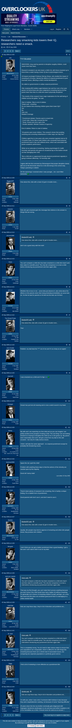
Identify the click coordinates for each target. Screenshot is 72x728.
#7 (69, 315)
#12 (69, 459)
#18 (69, 630)
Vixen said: (25, 578)
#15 (69, 543)
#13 (69, 487)
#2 (69, 178)
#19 (69, 660)
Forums (6, 29)
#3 (69, 206)
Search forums (15, 33)
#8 (69, 345)
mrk (4, 47)
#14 (69, 517)
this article (27, 59)
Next (16, 51)
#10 (69, 401)
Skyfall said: (25, 691)
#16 (69, 573)
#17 (69, 602)
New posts (5, 33)
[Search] (68, 29)
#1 (69, 54)
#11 (69, 427)
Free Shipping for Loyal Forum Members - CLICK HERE (19, 26)
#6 (69, 287)
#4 (69, 232)
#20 (69, 686)
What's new (16, 29)
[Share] (66, 54)
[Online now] (1, 56)
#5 (69, 259)
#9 (69, 373)
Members (27, 29)
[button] (21, 29)
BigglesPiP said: (27, 237)
